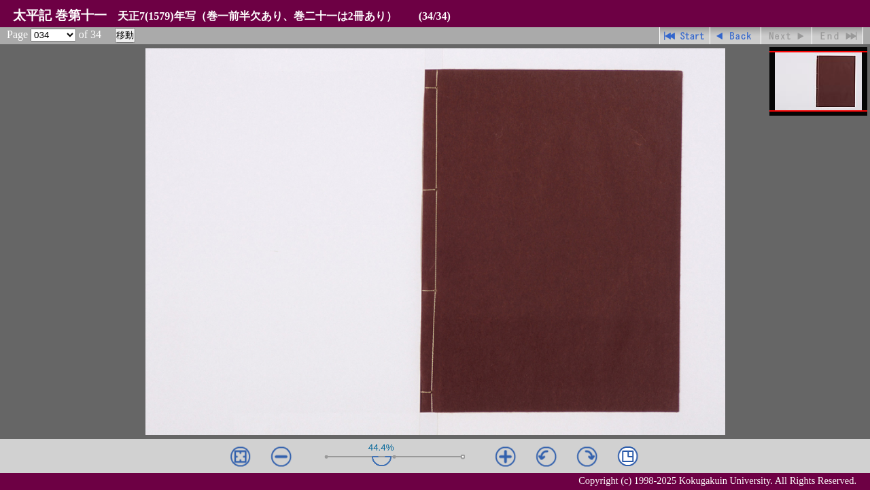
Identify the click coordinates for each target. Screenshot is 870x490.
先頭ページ (684, 35)
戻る (735, 35)
